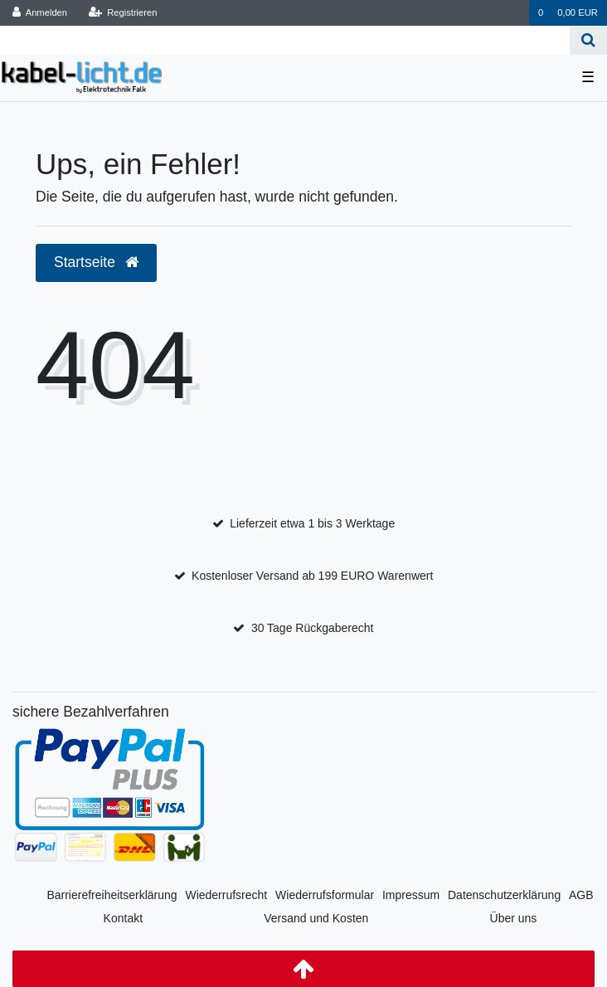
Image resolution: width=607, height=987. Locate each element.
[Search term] (285, 40)
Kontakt (123, 918)
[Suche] (588, 40)
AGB (581, 895)
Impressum (410, 895)
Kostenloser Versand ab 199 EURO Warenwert (312, 575)
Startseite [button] (96, 262)
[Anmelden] (40, 13)
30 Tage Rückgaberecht (312, 627)
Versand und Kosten (316, 918)
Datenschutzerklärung (504, 895)
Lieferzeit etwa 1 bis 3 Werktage (312, 523)
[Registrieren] (122, 13)
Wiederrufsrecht (226, 895)
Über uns (513, 918)
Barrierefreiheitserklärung (111, 895)
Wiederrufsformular (324, 895)
